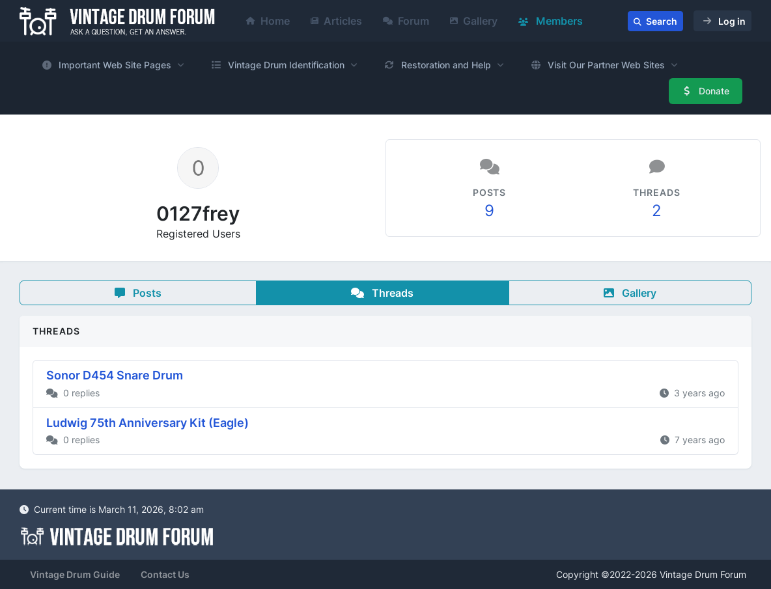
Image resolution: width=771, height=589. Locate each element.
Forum (406, 20)
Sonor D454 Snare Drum (114, 375)
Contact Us (165, 574)
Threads (382, 292)
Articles (336, 20)
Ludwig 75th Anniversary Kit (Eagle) (147, 423)
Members (550, 20)
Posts (138, 292)
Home (268, 20)
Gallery (474, 20)
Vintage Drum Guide (75, 574)
